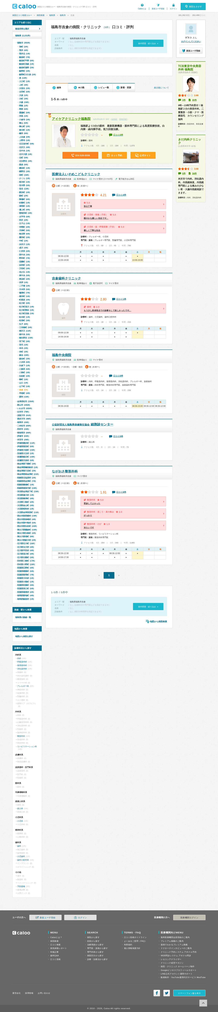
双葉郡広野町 (25, 568)
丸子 (23, 324)
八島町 (24, 372)
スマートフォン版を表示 (189, 993)
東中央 (24, 275)
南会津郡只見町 (26, 471)
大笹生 (24, 88)
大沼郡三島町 (25, 502)
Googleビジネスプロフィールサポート (179, 970)
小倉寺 (24, 119)
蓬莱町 (24, 293)
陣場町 (24, 199)
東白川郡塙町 (25, 536)
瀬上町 (24, 210)
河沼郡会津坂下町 (28, 491)
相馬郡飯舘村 (25, 599)
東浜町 (24, 279)
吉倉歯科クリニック (66, 278)
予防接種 (21, 886)
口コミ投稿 (55, 959)
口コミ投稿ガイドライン (135, 937)
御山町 (24, 126)
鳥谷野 (24, 234)
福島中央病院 (61, 355)
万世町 (24, 268)
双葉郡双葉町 (25, 585)
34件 (194, 173)
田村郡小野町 (26, 564)
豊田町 (24, 237)
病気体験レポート (58, 948)
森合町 (24, 359)
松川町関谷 (26, 310)
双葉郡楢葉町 (25, 571)
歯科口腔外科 (23, 860)
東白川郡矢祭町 (26, 533)
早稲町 (24, 393)
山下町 (24, 386)
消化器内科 (22, 669)
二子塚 (24, 286)
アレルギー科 (23, 686)
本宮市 (23, 440)
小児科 (20, 821)
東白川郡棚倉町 (27, 530)
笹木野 (24, 185)
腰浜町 (24, 168)
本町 (23, 352)
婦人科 (20, 808)
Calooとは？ (56, 937)
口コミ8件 (121, 492)
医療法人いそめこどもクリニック (76, 174)
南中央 (24, 334)
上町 (23, 85)
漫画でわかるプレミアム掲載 (174, 945)
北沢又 (24, 147)
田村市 (23, 429)
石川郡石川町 (26, 543)
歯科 (19, 846)
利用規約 (128, 945)
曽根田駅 (123, 119)
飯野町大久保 (27, 74)
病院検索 (41, 15)
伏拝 (23, 282)
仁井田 (24, 251)
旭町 (23, 47)
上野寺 (24, 140)
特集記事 (54, 952)
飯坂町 (24, 57)
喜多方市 (24, 419)
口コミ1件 (121, 299)
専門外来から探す (95, 952)
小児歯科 (21, 856)
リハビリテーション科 (27, 746)
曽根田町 (25, 213)
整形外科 (21, 736)
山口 (23, 383)
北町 (23, 158)
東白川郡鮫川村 (26, 540)
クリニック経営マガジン (172, 963)
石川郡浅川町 (25, 554)
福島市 (63, 15)
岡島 (23, 106)
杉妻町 (24, 203)
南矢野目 (26, 338)
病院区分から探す (95, 955)
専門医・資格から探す (97, 948)
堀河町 (24, 296)
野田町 (24, 258)
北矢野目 (25, 161)
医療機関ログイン (189, 917)
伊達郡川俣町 (26, 450)
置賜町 (24, 113)
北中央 (24, 151)
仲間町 (24, 227)
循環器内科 (22, 665)
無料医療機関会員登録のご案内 (175, 937)
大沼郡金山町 (25, 505)
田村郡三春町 (26, 561)
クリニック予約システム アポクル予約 (179, 952)
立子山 (24, 223)
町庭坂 (24, 300)
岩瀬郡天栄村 (25, 460)
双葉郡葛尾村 (25, 592)
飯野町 (24, 71)
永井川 (24, 244)
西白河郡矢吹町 (27, 526)
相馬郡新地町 (25, 595)
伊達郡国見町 (25, 446)
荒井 (23, 50)
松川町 (24, 303)
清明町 (24, 206)
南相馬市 (24, 433)
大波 (23, 95)
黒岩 (23, 165)
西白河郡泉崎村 (26, 519)
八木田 (24, 362)
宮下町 (24, 341)
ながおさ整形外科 (65, 471)
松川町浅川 (26, 307)
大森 (24, 102)
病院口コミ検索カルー (22, 15)
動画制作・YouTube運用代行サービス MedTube (183, 977)
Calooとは (142, 9)
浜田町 (24, 265)
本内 (23, 348)
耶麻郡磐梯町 (25, 485)
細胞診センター (82, 424)
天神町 (24, 230)
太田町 (24, 92)
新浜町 (24, 192)
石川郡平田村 (25, 550)
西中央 (24, 255)
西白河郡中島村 (26, 523)
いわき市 (24, 408)
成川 (23, 248)
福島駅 (114, 119)
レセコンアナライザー (171, 959)
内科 (19, 658)
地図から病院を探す (24, 636)
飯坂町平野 (26, 61)
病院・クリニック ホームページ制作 (177, 966)
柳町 (23, 379)
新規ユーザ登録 (158, 9)
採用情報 (29, 993)
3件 (184, 100)
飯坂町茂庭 (26, 64)
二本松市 (24, 426)
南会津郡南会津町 (28, 474)
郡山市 (23, 405)
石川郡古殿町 (25, 557)
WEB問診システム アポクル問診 (176, 955)
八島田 (24, 369)
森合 (24, 355)
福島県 (52, 15)
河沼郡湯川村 (25, 495)
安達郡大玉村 (25, 453)
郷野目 (24, 171)
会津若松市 (25, 401)
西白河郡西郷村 (27, 516)
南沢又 (25, 331)
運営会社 (16, 993)
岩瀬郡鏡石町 (26, 457)
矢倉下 (24, 365)
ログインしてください (191, 41)
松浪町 (24, 320)
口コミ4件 (121, 195)
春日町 (24, 130)
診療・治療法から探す (97, 959)
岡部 (23, 109)
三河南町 (25, 327)
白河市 (23, 412)
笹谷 (24, 189)
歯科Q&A (54, 955)
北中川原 (25, 154)
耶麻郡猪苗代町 (27, 488)
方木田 (24, 289)
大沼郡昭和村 (25, 509)
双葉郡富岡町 (25, 575)
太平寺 (24, 217)
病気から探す (93, 937)
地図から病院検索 (158, 621)
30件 (194, 100)
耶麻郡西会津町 (26, 481)
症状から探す (93, 941)
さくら (24, 178)
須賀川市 (24, 415)
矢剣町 (24, 376)
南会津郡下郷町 (26, 464)
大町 (23, 99)
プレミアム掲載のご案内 (172, 941)
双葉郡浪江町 (25, 588)
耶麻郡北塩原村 (26, 478)
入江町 (24, 81)
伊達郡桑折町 (26, 443)
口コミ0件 (118, 135)
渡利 (24, 397)
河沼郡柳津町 (25, 498)
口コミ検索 (55, 945)
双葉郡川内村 (25, 578)
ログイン (173, 9)
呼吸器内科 (22, 662)
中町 (23, 241)
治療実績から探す (95, 945)
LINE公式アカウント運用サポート (176, 974)
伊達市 (23, 436)
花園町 (24, 262)
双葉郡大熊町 (25, 582)
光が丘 (24, 272)
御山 (23, 123)
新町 (23, 196)
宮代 (23, 345)
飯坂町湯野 (26, 67)
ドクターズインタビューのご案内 (176, 948)
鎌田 (23, 133)
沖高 (23, 116)
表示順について (161, 87)
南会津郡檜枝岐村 (27, 467)
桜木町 (24, 182)
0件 (184, 173)
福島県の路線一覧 (23, 617)
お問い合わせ (44, 993)
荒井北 (24, 54)
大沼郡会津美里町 (28, 512)
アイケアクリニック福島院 (71, 119)
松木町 (24, 317)
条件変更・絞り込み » (148, 43)
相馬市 (23, 422)
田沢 (23, 220)
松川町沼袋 (26, 313)
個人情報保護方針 (132, 948)
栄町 (24, 175)
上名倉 (24, 137)
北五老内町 (26, 144)
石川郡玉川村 (25, 547)
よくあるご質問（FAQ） (135, 941)
